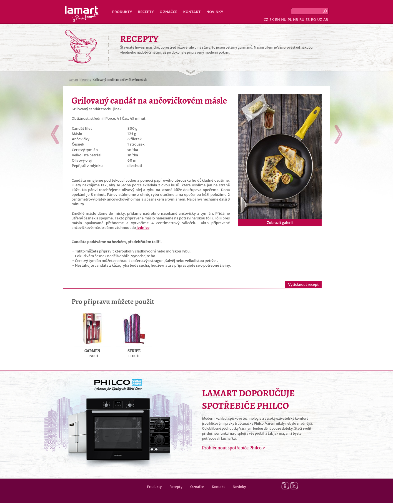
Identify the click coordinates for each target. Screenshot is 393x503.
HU (283, 19)
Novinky (214, 11)
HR (295, 19)
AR (325, 19)
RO (313, 19)
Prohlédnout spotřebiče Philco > (233, 448)
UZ (319, 19)
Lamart (82, 14)
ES (308, 19)
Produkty (122, 11)
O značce (168, 11)
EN (277, 19)
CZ (266, 19)
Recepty (146, 11)
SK (271, 19)
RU (301, 19)
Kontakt (192, 11)
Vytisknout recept (303, 284)
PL (290, 19)
